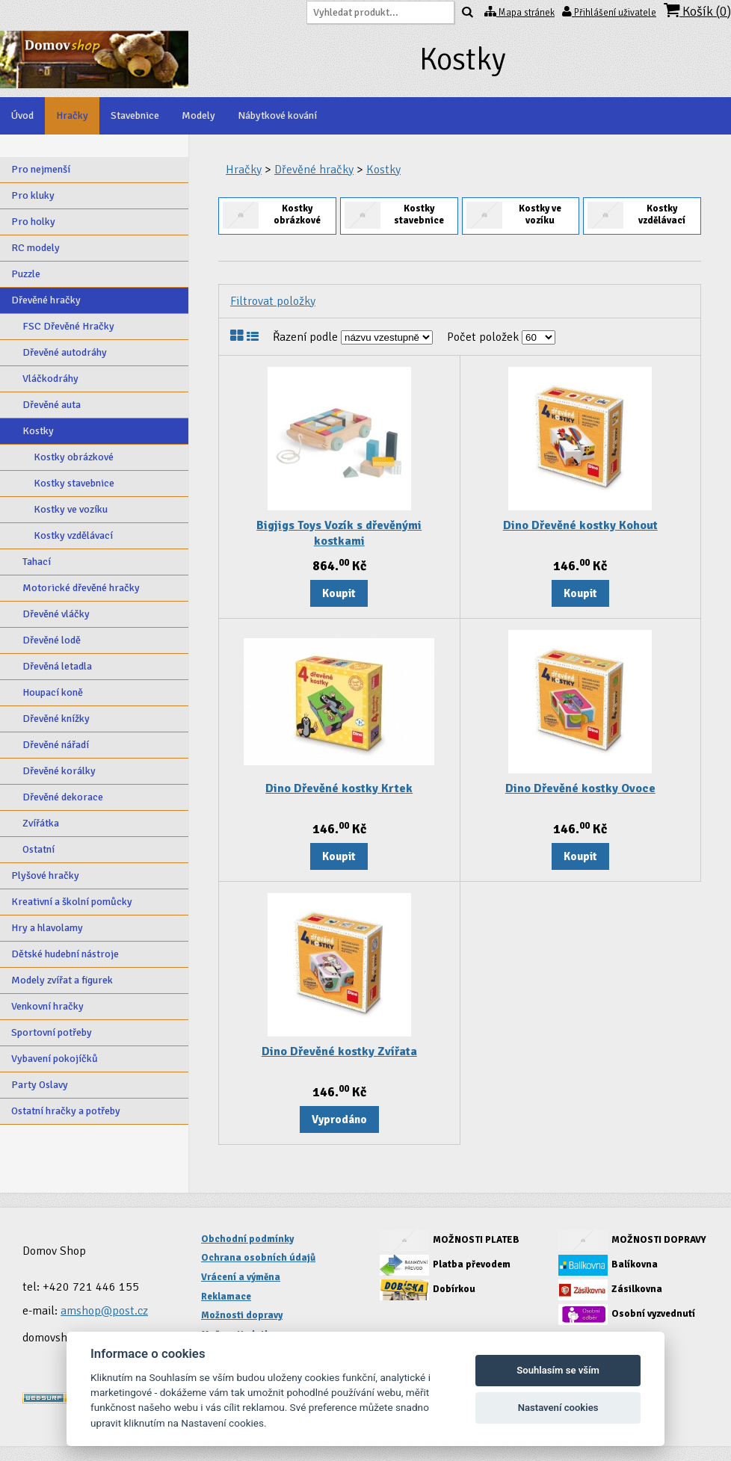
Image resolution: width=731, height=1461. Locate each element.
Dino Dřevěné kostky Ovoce (580, 788)
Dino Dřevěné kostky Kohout (580, 525)
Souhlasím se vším (557, 1370)
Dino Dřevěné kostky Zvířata (339, 1051)
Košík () (697, 10)
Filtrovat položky (272, 301)
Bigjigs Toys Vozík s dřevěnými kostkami (339, 533)
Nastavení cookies (558, 1407)
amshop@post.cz (104, 1310)
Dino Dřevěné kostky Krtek (339, 788)
